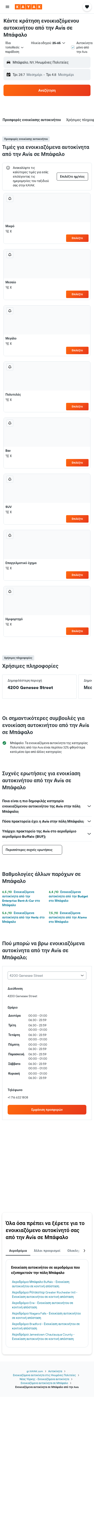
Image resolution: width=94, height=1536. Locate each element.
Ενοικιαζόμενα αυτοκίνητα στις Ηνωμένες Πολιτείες (44, 1375)
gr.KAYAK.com (35, 1371)
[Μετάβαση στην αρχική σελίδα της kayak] (28, 6)
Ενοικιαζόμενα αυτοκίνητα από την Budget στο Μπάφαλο (68, 896)
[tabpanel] (47, 1303)
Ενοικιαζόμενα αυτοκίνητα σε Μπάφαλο (44, 1383)
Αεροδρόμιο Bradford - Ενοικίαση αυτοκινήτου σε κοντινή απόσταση (46, 1326)
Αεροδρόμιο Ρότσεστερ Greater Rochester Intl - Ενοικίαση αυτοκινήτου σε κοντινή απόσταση (44, 1294)
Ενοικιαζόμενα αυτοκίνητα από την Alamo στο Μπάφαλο (68, 917)
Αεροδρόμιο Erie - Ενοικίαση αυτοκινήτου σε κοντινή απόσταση (42, 1305)
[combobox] (14, 47)
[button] (7, 7)
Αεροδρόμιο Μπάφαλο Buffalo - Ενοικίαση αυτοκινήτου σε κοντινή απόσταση (40, 1284)
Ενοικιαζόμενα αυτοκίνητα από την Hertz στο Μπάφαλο (23, 917)
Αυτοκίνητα (55, 1371)
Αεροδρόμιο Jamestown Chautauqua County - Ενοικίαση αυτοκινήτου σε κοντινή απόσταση (43, 1336)
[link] (47, 1109)
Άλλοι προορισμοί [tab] (47, 1251)
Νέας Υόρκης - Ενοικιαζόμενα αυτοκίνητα (44, 1379)
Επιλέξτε (77, 238)
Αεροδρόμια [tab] (18, 1251)
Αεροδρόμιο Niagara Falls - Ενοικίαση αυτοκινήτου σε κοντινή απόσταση (46, 1315)
